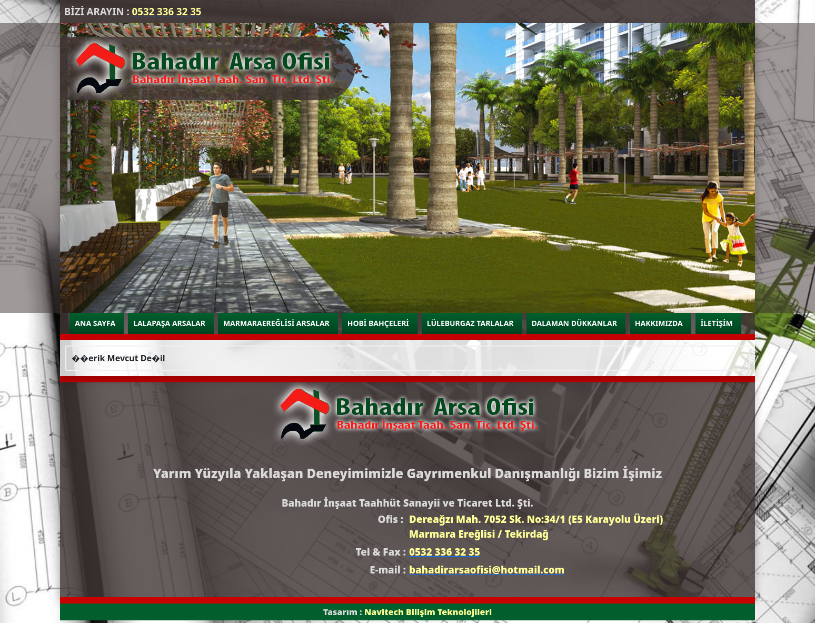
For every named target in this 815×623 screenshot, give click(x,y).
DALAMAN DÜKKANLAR (574, 323)
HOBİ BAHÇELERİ (378, 323)
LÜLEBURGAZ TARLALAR (470, 323)
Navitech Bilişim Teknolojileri (428, 612)
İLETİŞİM (717, 323)
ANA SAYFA (95, 323)
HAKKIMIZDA (659, 323)
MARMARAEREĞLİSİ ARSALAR (276, 323)
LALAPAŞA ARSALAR (169, 323)
